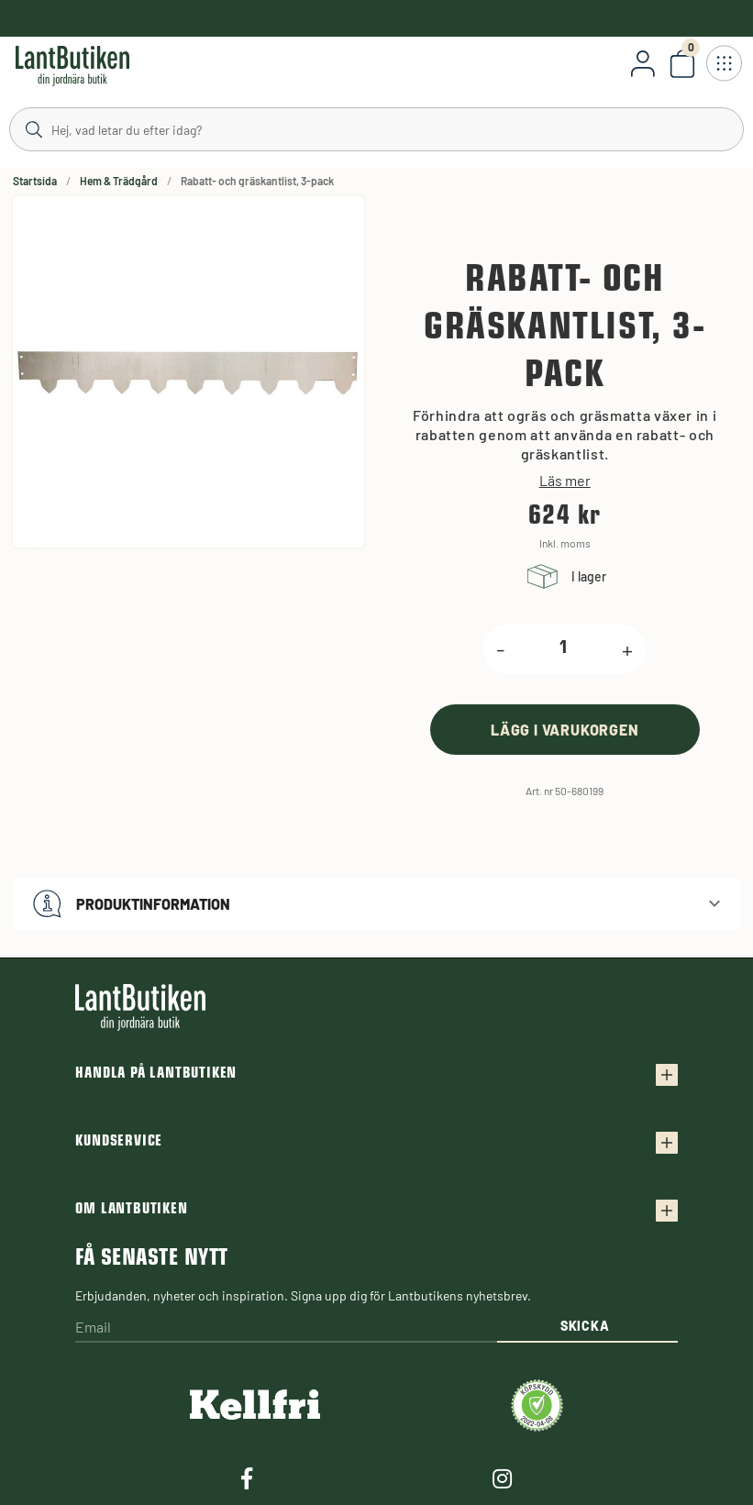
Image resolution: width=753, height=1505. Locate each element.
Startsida (35, 180)
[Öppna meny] (723, 63)
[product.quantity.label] (563, 649)
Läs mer (565, 480)
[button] (376, 904)
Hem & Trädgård (119, 180)
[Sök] (376, 128)
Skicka (584, 1325)
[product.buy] (565, 729)
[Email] (285, 1328)
